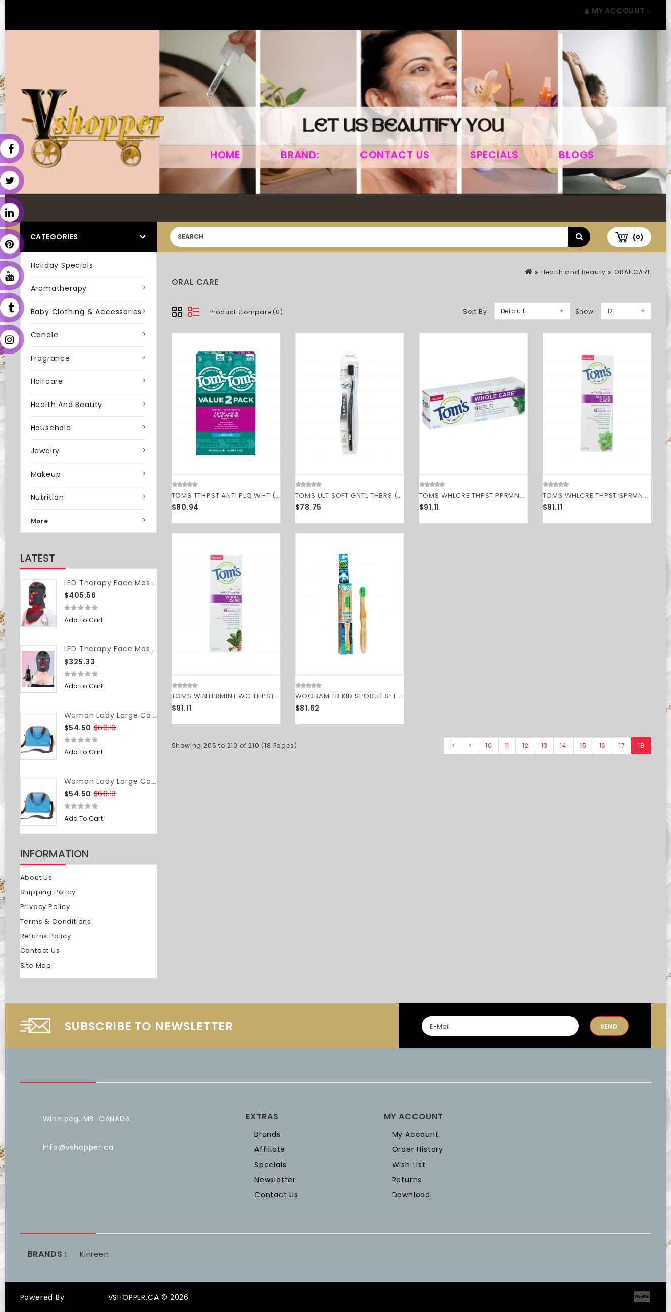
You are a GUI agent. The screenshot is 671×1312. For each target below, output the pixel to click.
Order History (417, 1149)
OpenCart (86, 1297)
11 (507, 745)
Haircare (47, 381)
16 (602, 745)
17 (621, 745)
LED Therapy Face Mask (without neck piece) (152, 649)
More (39, 521)
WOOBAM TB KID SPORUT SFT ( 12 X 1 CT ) (366, 696)
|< (453, 745)
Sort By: (476, 311)
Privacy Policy (45, 907)
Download (411, 1195)
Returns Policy (45, 936)
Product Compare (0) (246, 312)
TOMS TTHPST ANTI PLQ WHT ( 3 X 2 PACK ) (246, 495)
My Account (415, 1134)
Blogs (576, 154)
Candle (45, 335)
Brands (267, 1134)
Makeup (46, 474)
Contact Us (395, 154)
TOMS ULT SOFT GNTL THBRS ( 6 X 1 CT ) (363, 495)
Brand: (300, 154)
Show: (585, 311)
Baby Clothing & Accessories (86, 312)
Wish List (409, 1164)
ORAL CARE (632, 272)
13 (544, 745)
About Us (36, 877)
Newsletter (275, 1180)
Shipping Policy (48, 892)
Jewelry (45, 451)
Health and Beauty (67, 404)
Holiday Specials (62, 265)
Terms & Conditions (55, 921)
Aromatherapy (59, 288)
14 (563, 745)
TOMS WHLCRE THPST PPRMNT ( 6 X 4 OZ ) (492, 495)
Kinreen (94, 1254)
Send (609, 1026)
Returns (407, 1180)
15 (583, 745)
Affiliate (269, 1149)
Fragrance (50, 358)
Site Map (35, 965)
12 (525, 745)
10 (488, 745)
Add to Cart (83, 620)
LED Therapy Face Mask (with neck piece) (145, 583)
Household (51, 428)
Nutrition (47, 497)
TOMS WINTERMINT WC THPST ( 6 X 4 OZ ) (245, 696)
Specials (494, 154)
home (225, 154)
